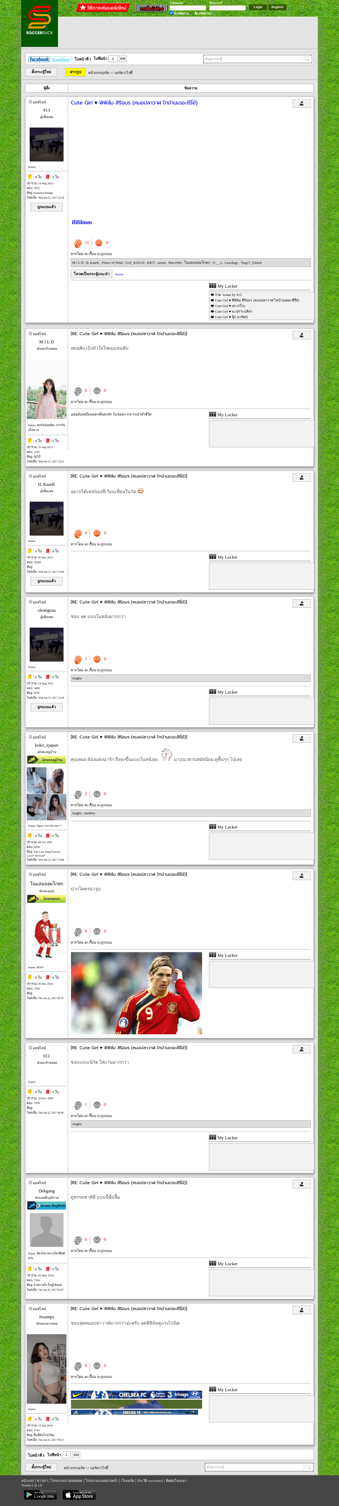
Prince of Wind (113, 263)
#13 (46, 110)
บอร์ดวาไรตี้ (123, 73)
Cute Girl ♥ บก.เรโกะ (230, 306)
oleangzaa (47, 610)
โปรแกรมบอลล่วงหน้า (101, 1481)
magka (77, 678)
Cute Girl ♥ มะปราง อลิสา (233, 311)
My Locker (223, 286)
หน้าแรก (27, 1481)
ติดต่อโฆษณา (176, 1481)
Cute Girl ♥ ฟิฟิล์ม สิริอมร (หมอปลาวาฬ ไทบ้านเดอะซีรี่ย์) (257, 300)
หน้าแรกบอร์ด (98, 73)
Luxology (232, 263)
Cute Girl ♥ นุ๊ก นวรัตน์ (231, 317)
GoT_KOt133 (135, 263)
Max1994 (175, 263)
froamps (46, 1316)
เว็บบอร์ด (127, 1481)
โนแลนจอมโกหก (197, 263)
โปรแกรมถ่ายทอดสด (66, 1481)
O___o (218, 263)
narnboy (89, 813)
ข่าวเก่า (42, 1481)
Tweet (119, 274)
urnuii (162, 263)
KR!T (151, 263)
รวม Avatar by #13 (228, 295)
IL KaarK (93, 263)
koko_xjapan (46, 745)
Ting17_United (250, 263)
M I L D (78, 263)
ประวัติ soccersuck (150, 1481)
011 (46, 1055)
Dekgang (46, 1190)
